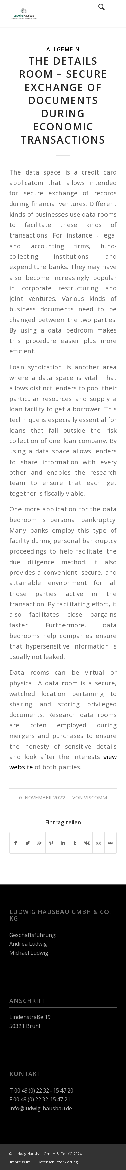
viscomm (95, 797)
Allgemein (63, 49)
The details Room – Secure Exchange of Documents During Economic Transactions (63, 100)
